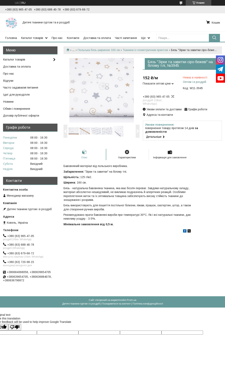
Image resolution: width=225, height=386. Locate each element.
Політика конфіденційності (147, 303)
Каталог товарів (32, 38)
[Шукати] (214, 38)
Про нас (57, 38)
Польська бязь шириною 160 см (99, 50)
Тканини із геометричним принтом (145, 50)
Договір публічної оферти (21, 115)
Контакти (73, 38)
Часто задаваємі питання (20, 87)
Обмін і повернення (16, 108)
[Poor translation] (14, 327)
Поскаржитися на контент (116, 303)
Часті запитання (126, 38)
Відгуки (8, 80)
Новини (8, 101)
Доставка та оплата (97, 38)
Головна (11, 38)
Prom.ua (131, 300)
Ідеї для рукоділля (16, 94)
